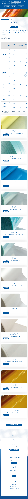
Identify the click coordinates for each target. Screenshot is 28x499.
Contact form (14, 482)
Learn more (6, 135)
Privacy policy (14, 490)
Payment (14, 476)
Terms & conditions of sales (14, 486)
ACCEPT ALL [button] (21, 6)
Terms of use (14, 484)
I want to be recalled (14, 449)
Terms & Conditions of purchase (14, 488)
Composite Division (6, 19)
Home (2, 19)
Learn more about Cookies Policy (16, 3)
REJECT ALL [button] (13, 6)
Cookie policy (14, 492)
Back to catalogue (14, 26)
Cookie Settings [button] (7, 6)
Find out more (14, 463)
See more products (14, 425)
